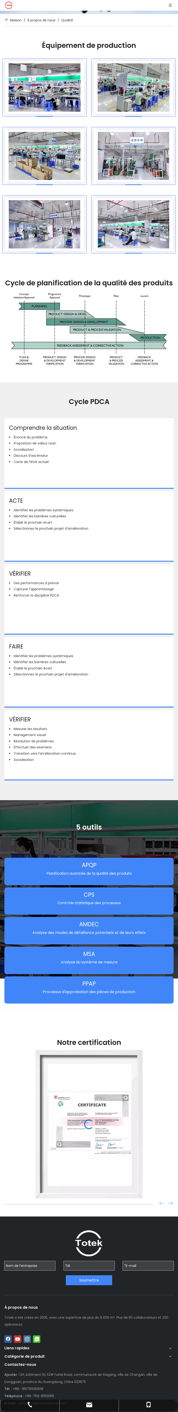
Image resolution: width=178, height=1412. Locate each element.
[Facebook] (8, 1339)
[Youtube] (17, 1339)
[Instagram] (27, 1339)
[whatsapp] (36, 1339)
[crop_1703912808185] (89, 328)
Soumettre (89, 1280)
